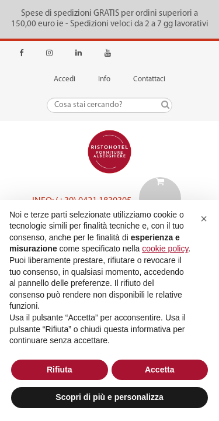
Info (104, 79)
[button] (203, 218)
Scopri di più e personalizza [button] (109, 397)
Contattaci (149, 79)
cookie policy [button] (165, 248)
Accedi (64, 79)
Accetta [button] (160, 369)
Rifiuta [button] (59, 369)
